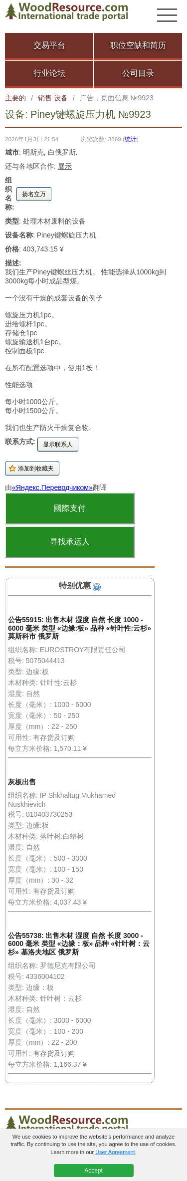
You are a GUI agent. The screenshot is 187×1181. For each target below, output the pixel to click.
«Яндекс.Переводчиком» (52, 487)
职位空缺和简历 (138, 45)
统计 (131, 139)
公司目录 (138, 73)
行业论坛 (49, 73)
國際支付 (70, 508)
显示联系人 (58, 444)
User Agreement (115, 1152)
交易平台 (49, 45)
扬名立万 (34, 194)
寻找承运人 (70, 541)
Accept (93, 1170)
